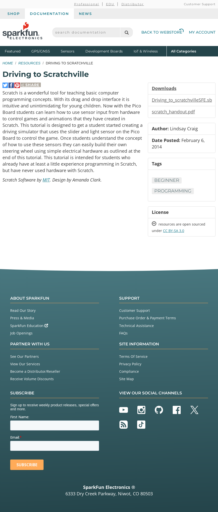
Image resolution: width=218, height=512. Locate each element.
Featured (17, 50)
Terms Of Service (133, 356)
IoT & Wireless (146, 51)
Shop (13, 13)
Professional (86, 4)
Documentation (49, 13)
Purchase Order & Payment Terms (147, 318)
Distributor (132, 4)
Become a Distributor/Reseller (35, 371)
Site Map (126, 378)
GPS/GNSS (40, 51)
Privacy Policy (130, 364)
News (85, 13)
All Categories (183, 50)
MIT (46, 180)
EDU (110, 4)
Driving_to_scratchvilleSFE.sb (182, 100)
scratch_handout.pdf (173, 112)
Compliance (129, 371)
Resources (29, 63)
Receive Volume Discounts (32, 378)
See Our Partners (24, 356)
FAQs (123, 333)
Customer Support (200, 4)
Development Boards (104, 51)
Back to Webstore (162, 32)
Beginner (166, 180)
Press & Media (22, 318)
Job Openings (21, 333)
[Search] (126, 32)
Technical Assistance (136, 325)
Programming (172, 191)
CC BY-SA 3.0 (173, 230)
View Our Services (25, 364)
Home (7, 63)
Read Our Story (23, 310)
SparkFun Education (29, 325)
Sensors (67, 51)
